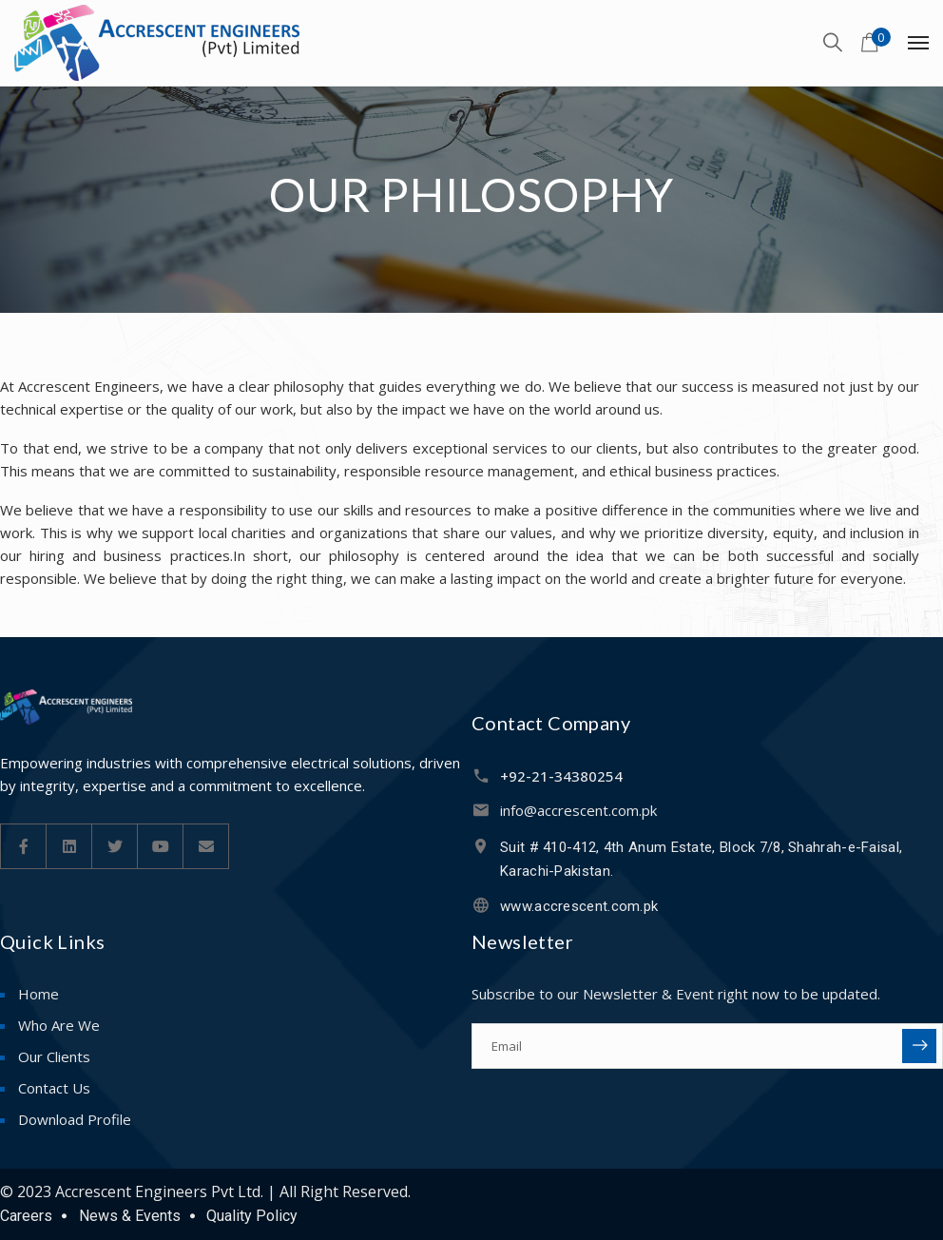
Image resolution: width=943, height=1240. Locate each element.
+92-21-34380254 (561, 775)
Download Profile (74, 1119)
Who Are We (59, 1025)
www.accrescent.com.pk (579, 906)
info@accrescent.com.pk (578, 810)
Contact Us (54, 1087)
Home (38, 993)
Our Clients (54, 1056)
